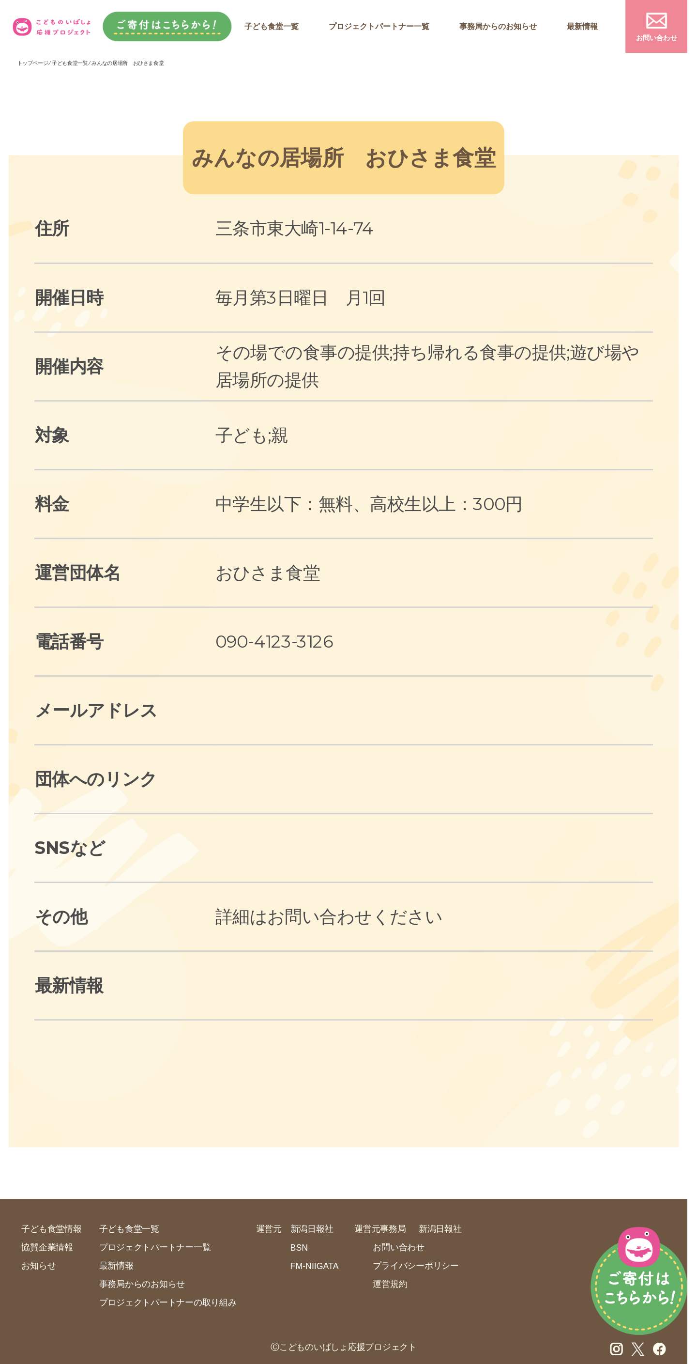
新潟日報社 (311, 1228)
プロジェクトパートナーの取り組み (168, 1302)
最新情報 (582, 27)
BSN (299, 1248)
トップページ (32, 63)
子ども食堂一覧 (271, 27)
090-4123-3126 (274, 641)
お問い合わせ (656, 38)
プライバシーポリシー (416, 1266)
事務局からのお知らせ (498, 27)
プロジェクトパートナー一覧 (379, 27)
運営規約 (390, 1284)
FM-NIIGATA (314, 1266)
